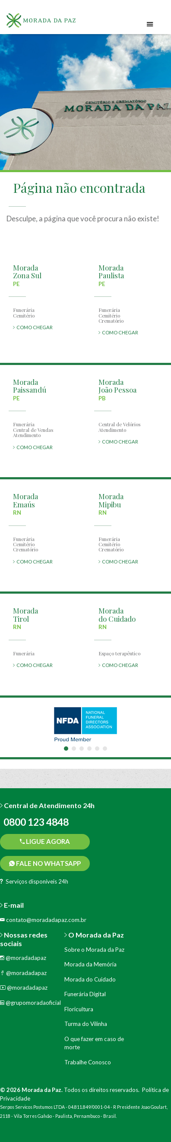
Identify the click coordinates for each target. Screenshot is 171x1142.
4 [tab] (89, 748)
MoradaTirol (25, 614)
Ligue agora (45, 841)
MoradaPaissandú (29, 386)
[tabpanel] (85, 724)
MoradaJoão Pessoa (117, 386)
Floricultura (78, 1009)
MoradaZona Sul (27, 271)
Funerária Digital (85, 994)
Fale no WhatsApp (45, 863)
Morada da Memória (90, 964)
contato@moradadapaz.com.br (43, 919)
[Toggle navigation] (150, 24)
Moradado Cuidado (117, 614)
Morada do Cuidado (90, 979)
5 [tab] (97, 748)
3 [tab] (81, 748)
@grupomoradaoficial (30, 1002)
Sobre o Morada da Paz (94, 949)
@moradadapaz (23, 957)
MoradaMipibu (111, 500)
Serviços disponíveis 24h (34, 881)
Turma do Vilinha (85, 1023)
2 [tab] (74, 748)
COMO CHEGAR (33, 327)
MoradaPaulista (111, 271)
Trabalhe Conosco (87, 1062)
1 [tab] (66, 748)
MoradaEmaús (25, 500)
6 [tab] (105, 748)
